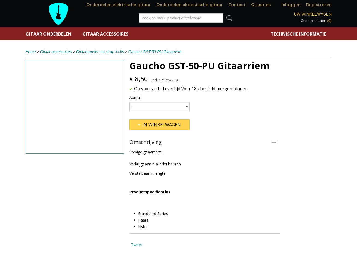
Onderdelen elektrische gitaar (118, 4)
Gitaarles (261, 4)
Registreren (319, 4)
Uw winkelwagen (313, 13)
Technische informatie (298, 34)
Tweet (136, 244)
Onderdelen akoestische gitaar (189, 4)
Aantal (135, 97)
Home (31, 52)
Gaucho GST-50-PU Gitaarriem (154, 52)
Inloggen (291, 4)
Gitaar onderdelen (49, 34)
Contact (237, 4)
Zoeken (228, 18)
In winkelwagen (161, 125)
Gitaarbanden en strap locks (100, 52)
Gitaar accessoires (105, 34)
